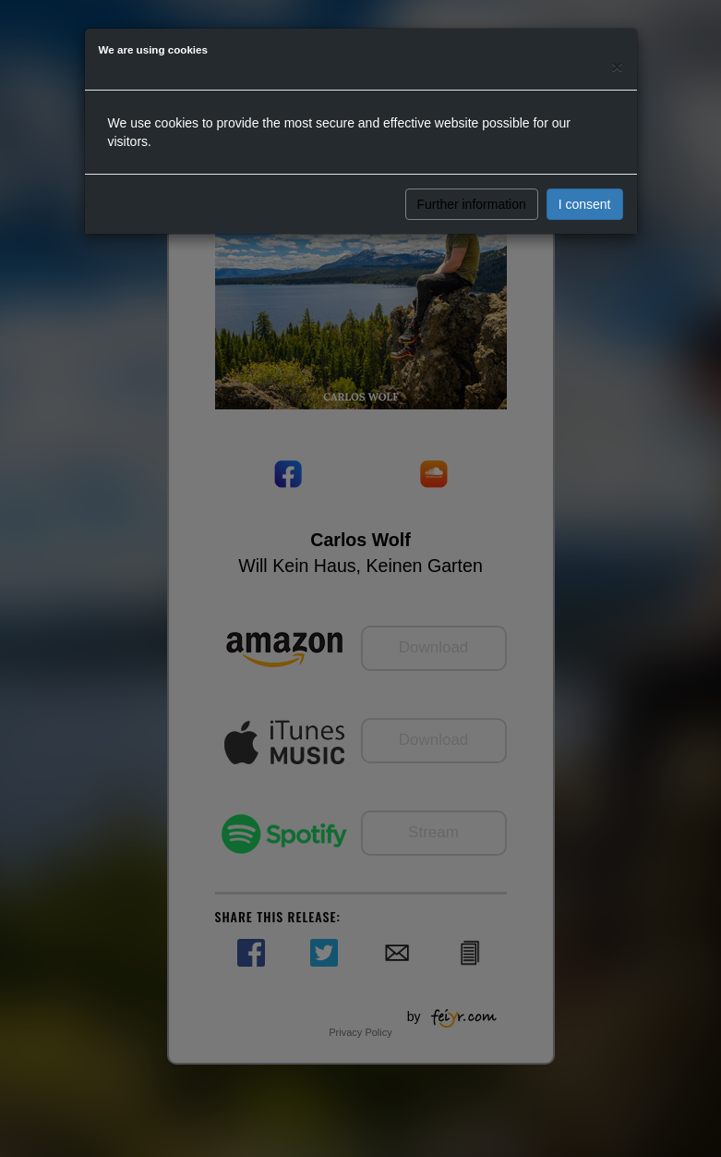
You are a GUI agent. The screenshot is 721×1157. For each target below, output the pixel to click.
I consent (585, 204)
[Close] (616, 66)
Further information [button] (471, 204)
